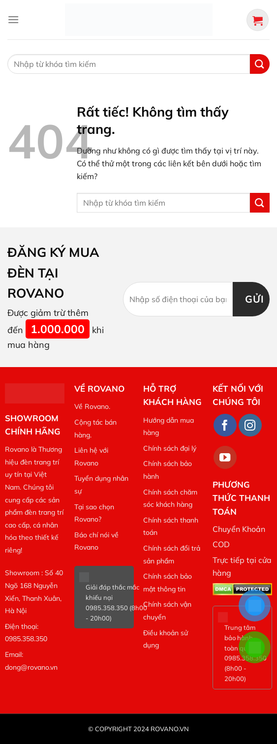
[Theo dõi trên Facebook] (225, 425)
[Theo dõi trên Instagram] (250, 425)
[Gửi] (260, 63)
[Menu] (13, 19)
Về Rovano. (92, 406)
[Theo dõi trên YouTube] (225, 457)
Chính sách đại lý (169, 448)
